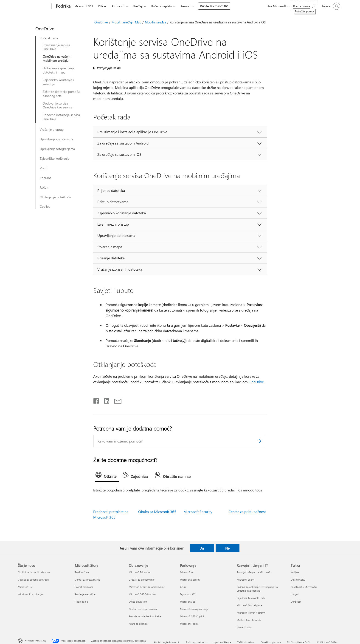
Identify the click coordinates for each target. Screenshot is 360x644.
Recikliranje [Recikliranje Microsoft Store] (81, 601)
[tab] (107, 476)
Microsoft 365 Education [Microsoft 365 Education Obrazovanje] (142, 594)
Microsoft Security (197, 511)
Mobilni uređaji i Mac (126, 22)
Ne (227, 548)
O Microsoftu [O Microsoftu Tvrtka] (298, 579)
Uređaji (138, 6)
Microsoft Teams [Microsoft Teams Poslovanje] (189, 623)
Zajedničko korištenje (54, 158)
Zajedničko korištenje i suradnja (58, 82)
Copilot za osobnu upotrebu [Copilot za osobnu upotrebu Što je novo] (33, 579)
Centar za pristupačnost (247, 511)
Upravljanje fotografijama (57, 149)
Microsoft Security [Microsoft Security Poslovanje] (190, 579)
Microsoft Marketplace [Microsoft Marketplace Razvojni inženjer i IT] (249, 605)
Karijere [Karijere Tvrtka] (295, 572)
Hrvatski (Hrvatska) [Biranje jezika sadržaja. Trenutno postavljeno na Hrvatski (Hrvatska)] (35, 640)
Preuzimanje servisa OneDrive (56, 47)
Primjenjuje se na (108, 68)
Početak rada (49, 38)
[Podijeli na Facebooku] (96, 400)
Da (202, 548)
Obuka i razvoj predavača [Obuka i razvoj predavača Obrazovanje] (143, 609)
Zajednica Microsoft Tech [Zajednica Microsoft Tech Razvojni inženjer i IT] (251, 598)
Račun (44, 187)
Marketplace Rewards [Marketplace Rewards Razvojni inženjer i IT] (249, 620)
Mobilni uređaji (155, 22)
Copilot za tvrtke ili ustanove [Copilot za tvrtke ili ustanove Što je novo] (34, 572)
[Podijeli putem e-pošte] (115, 400)
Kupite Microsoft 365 (214, 6)
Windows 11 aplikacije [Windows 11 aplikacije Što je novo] (30, 594)
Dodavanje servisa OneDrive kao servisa (57, 105)
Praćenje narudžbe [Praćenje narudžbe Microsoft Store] (85, 594)
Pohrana (45, 178)
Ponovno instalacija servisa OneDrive (61, 117)
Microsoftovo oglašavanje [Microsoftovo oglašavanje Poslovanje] (194, 609)
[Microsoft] (33, 6)
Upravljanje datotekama (56, 139)
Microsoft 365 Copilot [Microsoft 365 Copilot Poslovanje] (192, 616)
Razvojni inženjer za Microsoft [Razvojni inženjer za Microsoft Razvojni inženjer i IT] (253, 572)
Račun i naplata (161, 6)
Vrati (43, 168)
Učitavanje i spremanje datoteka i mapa (58, 70)
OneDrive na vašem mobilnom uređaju (56, 58)
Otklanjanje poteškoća (55, 197)
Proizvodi (118, 6)
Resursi (185, 6)
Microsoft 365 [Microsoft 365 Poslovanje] (187, 601)
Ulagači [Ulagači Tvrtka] (295, 594)
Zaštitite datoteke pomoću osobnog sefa (61, 94)
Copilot (45, 206)
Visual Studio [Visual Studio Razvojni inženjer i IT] (244, 627)
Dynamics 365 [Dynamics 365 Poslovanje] (188, 594)
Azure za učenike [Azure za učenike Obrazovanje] (138, 623)
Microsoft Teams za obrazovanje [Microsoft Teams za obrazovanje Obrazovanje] (147, 587)
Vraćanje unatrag (52, 130)
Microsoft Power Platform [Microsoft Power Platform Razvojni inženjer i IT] (251, 612)
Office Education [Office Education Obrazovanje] (138, 601)
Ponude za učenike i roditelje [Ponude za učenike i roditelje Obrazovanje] (145, 616)
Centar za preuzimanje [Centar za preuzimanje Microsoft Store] (87, 579)
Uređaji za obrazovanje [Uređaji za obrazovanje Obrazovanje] (142, 579)
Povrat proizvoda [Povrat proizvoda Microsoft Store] (84, 587)
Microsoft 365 (83, 6)
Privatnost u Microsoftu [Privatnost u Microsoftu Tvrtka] (304, 587)
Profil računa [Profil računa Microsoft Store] (82, 572)
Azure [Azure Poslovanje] (183, 587)
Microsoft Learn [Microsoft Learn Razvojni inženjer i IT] (245, 579)
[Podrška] (62, 6)
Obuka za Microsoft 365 (157, 511)
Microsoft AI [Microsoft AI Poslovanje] (187, 572)
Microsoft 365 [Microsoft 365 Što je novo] (25, 587)
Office (102, 6)
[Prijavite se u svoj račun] (330, 6)
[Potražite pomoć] (304, 6)
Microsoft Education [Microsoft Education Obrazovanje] (140, 572)
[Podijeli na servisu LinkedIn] (105, 400)
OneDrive (101, 22)
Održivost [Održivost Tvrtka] (296, 601)
